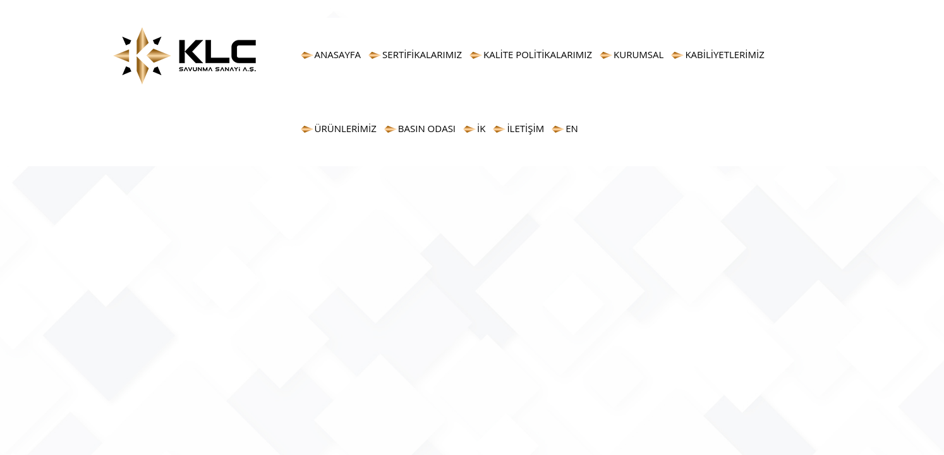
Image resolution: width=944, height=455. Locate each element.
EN (572, 128)
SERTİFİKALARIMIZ (422, 54)
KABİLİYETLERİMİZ (724, 54)
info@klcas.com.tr (742, 9)
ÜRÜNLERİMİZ (346, 128)
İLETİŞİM (525, 128)
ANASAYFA (338, 54)
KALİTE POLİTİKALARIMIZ (537, 54)
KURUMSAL (638, 54)
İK (481, 128)
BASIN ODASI (427, 128)
